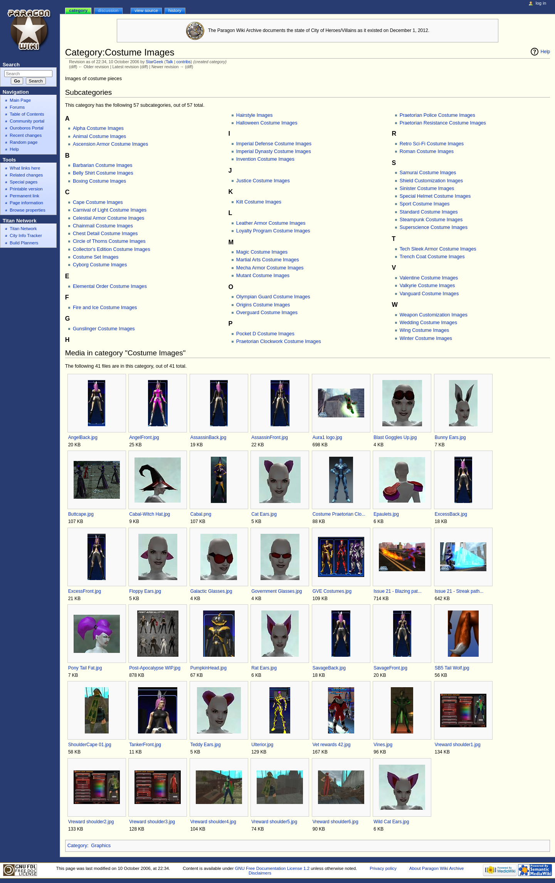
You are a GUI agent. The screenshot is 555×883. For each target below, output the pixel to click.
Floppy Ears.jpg (145, 591)
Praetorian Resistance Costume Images (443, 123)
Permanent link (24, 195)
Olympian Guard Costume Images (273, 296)
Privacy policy (383, 868)
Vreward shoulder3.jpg (152, 821)
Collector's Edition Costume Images (111, 249)
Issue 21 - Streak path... (459, 591)
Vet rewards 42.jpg (332, 744)
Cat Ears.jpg (264, 514)
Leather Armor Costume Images (271, 223)
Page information (26, 202)
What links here (25, 168)
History (175, 10)
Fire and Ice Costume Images (105, 307)
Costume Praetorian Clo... (339, 514)
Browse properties (27, 210)
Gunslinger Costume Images (104, 328)
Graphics (101, 845)
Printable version (26, 189)
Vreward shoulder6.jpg (335, 821)
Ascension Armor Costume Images (110, 144)
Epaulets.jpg (386, 514)
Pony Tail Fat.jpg (85, 668)
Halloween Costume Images (267, 123)
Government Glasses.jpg (276, 591)
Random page (23, 142)
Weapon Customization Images (434, 315)
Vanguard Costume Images (429, 293)
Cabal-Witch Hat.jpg (149, 514)
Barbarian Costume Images (102, 165)
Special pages (23, 182)
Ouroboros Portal (26, 128)
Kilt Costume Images (258, 202)
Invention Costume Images (265, 159)
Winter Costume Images (426, 338)
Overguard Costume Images (267, 312)
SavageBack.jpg (329, 668)
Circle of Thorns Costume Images (109, 241)
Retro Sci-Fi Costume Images (432, 143)
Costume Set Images (95, 257)
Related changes (26, 175)
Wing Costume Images (424, 330)
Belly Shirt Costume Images (103, 173)
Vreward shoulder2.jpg (91, 821)
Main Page (20, 100)
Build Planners (24, 243)
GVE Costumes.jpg (332, 591)
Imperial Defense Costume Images (273, 143)
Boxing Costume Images (99, 181)
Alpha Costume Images (98, 128)
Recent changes (26, 135)
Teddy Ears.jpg (205, 744)
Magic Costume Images (262, 252)
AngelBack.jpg (83, 437)
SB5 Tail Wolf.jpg (452, 668)
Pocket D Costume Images (265, 333)
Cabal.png (200, 514)
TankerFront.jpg (145, 744)
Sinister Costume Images (427, 188)
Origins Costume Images (263, 305)
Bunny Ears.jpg (450, 437)
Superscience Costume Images (434, 227)
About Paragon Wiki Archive (436, 868)
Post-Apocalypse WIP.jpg (154, 668)
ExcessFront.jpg (84, 591)
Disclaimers (260, 873)
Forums (17, 107)
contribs (184, 61)
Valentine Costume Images (429, 278)
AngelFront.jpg (144, 437)
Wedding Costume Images (428, 322)
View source (146, 10)
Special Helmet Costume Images (435, 196)
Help (545, 51)
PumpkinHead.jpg (208, 668)
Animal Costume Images (99, 136)
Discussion (108, 10)
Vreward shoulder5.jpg (274, 821)
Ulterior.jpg (262, 744)
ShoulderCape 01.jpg (89, 744)
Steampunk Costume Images (431, 219)
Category (77, 845)
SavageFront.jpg (390, 668)
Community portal (27, 121)
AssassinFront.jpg (269, 437)
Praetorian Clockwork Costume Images (278, 341)
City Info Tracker (26, 235)
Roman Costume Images (427, 151)
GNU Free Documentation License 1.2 (272, 868)
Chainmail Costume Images (103, 226)
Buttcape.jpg (81, 514)
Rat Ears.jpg (264, 668)
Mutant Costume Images (262, 275)
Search (11, 64)
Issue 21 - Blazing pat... (397, 591)
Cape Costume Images (98, 202)
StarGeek (154, 61)
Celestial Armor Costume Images (108, 218)
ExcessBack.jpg (451, 514)
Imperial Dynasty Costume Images (273, 151)
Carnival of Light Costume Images (109, 210)
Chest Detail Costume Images (105, 233)
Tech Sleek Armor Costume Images (438, 249)
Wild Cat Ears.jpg (391, 821)
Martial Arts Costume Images (267, 259)
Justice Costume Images (263, 180)
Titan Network (23, 228)
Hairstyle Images (254, 115)
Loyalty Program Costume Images (273, 231)
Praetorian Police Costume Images (437, 115)
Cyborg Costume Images (100, 264)
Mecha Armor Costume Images (270, 268)
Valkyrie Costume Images (427, 285)
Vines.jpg (382, 744)
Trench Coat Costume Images (432, 256)
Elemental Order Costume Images (110, 286)
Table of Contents (27, 114)
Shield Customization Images (431, 180)
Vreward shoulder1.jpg (458, 744)
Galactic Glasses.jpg (211, 591)
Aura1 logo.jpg (327, 437)
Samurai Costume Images (428, 172)
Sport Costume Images (425, 204)
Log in (541, 3)
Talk (169, 61)
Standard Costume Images (429, 212)
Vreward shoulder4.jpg (213, 821)
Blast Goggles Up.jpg (395, 437)
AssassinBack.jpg (208, 437)
